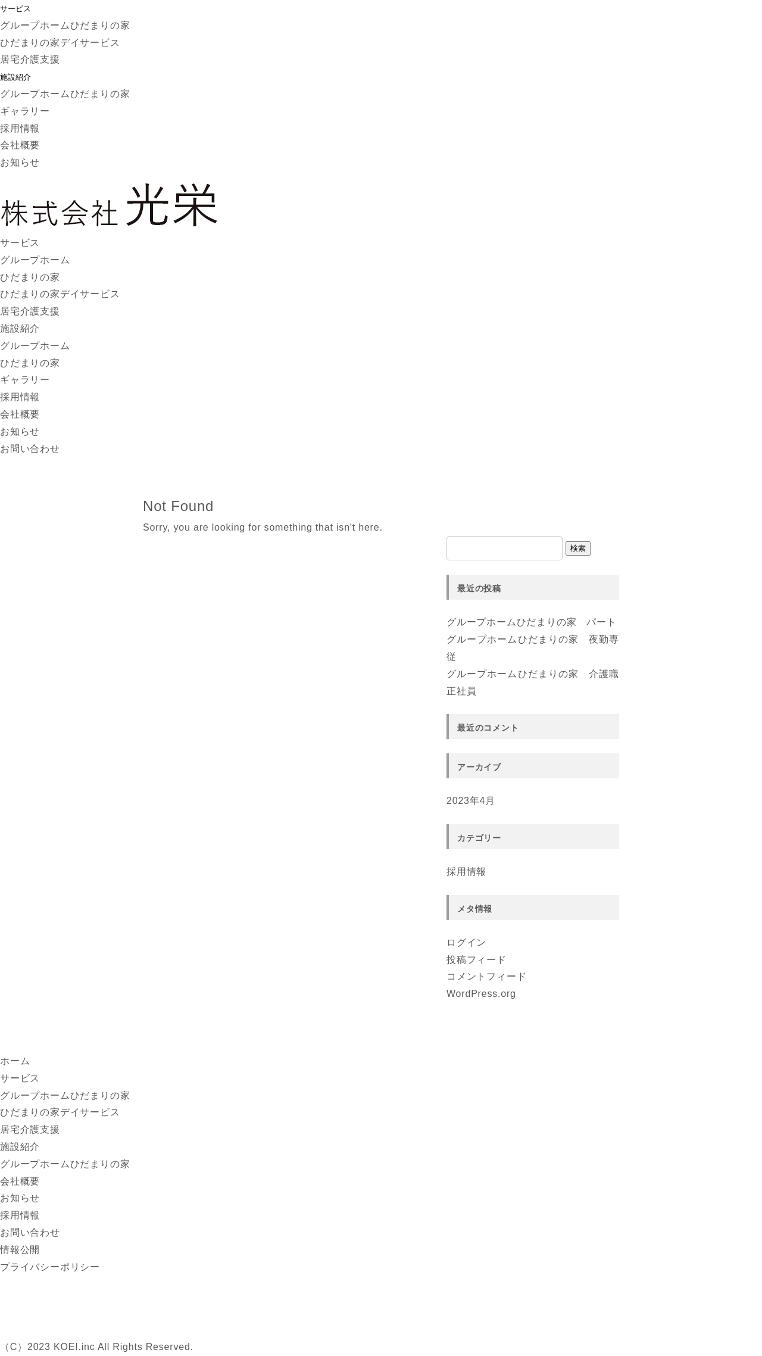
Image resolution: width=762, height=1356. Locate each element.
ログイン (466, 942)
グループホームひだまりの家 (65, 25)
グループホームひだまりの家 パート (531, 622)
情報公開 (20, 1250)
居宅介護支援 (30, 59)
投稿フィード (476, 960)
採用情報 (20, 128)
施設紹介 (15, 77)
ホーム (15, 1061)
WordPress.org (481, 994)
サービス (15, 8)
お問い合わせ (30, 449)
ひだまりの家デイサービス (60, 43)
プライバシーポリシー (50, 1267)
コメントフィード (486, 976)
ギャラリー (25, 111)
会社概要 (20, 145)
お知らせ (20, 162)
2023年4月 (470, 801)
